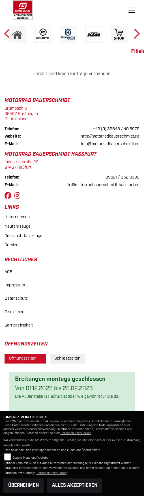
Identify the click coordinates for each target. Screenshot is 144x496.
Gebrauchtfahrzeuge (23, 235)
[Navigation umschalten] (132, 10)
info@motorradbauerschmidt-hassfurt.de (102, 185)
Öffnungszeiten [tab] (25, 358)
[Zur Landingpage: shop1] (119, 34)
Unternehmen (17, 217)
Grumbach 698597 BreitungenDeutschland (21, 113)
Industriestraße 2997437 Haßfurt (21, 164)
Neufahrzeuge (18, 226)
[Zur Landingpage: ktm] (93, 34)
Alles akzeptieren (74, 485)
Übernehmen (23, 485)
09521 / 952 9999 (122, 177)
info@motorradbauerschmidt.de (110, 144)
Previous (7, 36)
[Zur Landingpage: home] (17, 34)
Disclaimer (14, 312)
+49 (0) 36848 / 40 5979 (116, 129)
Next (136, 36)
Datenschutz (16, 298)
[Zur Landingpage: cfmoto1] (42, 34)
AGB (8, 272)
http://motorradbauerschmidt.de (110, 136)
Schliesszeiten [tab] (67, 358)
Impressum (15, 285)
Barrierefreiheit (19, 325)
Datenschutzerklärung (76, 433)
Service (11, 245)
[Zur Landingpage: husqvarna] (68, 34)
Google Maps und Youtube (30, 458)
